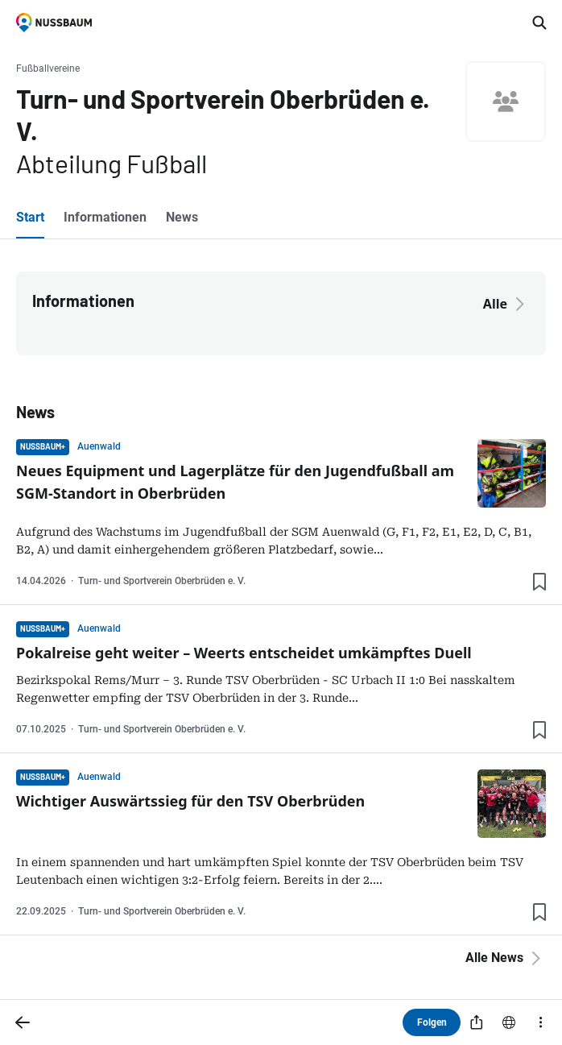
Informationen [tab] (105, 217)
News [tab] (182, 217)
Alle (506, 303)
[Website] (509, 1022)
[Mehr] (541, 1022)
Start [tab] (30, 217)
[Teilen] (477, 1022)
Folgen (432, 1022)
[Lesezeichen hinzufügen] (539, 581)
